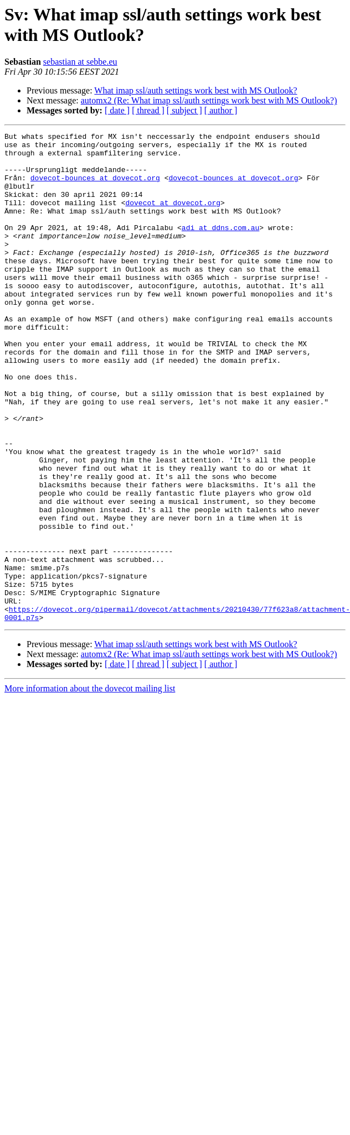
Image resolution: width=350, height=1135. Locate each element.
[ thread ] (148, 110)
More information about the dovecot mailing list (89, 786)
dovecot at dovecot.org (172, 217)
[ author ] (221, 110)
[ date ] (117, 110)
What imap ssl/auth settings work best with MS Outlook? (195, 90)
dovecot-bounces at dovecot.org (95, 187)
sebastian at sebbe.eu (80, 61)
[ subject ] (184, 110)
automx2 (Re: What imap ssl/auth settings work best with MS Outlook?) (209, 100)
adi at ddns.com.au (220, 247)
